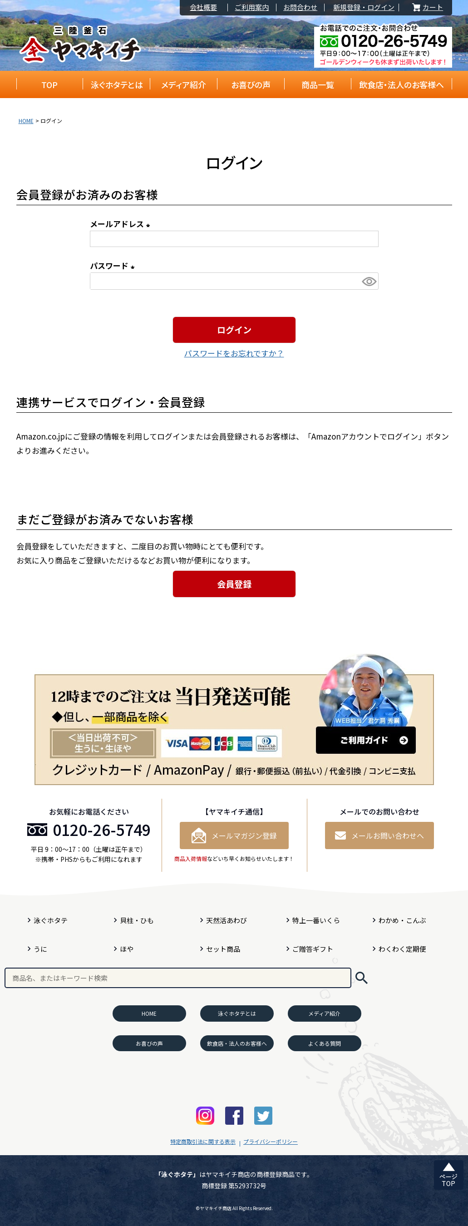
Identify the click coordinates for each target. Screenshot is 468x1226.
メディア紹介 (183, 84)
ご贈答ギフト (312, 949)
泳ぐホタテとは (117, 84)
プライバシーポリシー (270, 1141)
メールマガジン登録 (234, 835)
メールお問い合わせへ (379, 835)
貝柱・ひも (137, 920)
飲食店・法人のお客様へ (401, 84)
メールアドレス (121, 223)
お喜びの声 (251, 84)
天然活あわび (226, 920)
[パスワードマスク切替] (369, 281)
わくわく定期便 (402, 949)
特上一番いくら (316, 920)
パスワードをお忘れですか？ (234, 353)
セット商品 (223, 949)
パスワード (114, 265)
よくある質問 (324, 1043)
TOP (49, 84)
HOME (26, 120)
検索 (361, 978)
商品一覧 (317, 84)
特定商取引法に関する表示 (203, 1141)
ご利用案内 (252, 7)
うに (40, 949)
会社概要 (203, 7)
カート (427, 7)
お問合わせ (300, 7)
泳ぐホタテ (51, 920)
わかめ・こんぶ (402, 920)
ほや (126, 949)
